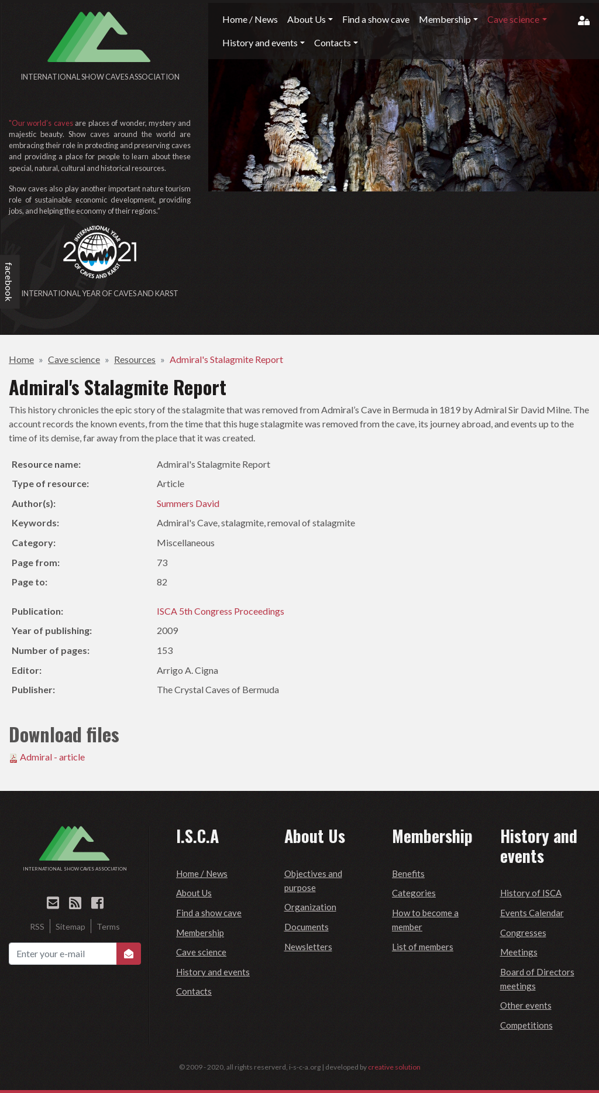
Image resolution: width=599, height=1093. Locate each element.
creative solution (394, 1067)
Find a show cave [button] (375, 19)
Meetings (519, 952)
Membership (200, 932)
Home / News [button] (250, 19)
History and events (213, 972)
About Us (194, 893)
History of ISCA (531, 893)
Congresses (523, 932)
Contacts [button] (332, 42)
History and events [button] (260, 42)
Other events (526, 1005)
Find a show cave (209, 912)
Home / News (202, 873)
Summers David (188, 503)
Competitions (526, 1025)
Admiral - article (52, 756)
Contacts (194, 991)
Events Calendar (532, 912)
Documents (306, 926)
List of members (422, 946)
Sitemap (70, 926)
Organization (310, 907)
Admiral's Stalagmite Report (226, 359)
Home (21, 359)
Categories (414, 893)
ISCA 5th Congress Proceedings (220, 610)
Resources (135, 359)
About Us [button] (306, 19)
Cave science (74, 359)
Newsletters (308, 946)
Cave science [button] (513, 19)
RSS (37, 926)
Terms (108, 926)
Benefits (408, 873)
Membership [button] (445, 19)
